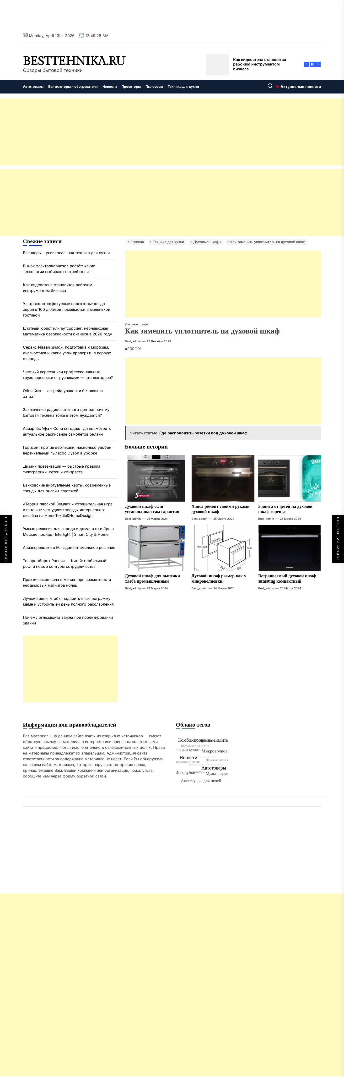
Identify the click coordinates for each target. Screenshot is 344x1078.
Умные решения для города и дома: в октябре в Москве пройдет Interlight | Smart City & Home (68, 531)
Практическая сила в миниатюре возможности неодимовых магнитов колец (67, 582)
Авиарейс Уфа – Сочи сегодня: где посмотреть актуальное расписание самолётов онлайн (67, 431)
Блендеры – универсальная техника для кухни (66, 252)
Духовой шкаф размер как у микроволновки (219, 579)
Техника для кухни (185, 86)
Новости (109, 86)
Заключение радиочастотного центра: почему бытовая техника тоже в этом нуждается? (66, 412)
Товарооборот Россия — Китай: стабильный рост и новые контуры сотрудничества (64, 563)
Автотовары (33, 86)
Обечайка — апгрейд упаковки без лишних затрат (63, 393)
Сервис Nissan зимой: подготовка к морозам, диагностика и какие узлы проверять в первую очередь (67, 353)
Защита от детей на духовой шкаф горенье (285, 509)
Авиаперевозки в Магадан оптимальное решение (69, 547)
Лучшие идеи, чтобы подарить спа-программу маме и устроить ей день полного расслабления (68, 601)
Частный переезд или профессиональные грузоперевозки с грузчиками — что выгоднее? (68, 374)
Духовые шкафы (137, 324)
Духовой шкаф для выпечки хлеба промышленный (152, 579)
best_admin (133, 341)
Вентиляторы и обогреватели (73, 86)
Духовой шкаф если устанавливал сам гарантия (152, 509)
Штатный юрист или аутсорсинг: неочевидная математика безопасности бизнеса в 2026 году (67, 331)
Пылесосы (154, 86)
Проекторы (131, 86)
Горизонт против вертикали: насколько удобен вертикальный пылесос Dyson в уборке (67, 450)
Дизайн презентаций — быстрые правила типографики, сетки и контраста (61, 469)
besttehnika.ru (74, 61)
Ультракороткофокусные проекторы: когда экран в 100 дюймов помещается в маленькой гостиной (66, 309)
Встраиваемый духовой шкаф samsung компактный (287, 579)
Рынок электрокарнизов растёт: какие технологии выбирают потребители (59, 268)
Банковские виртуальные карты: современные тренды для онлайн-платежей (67, 488)
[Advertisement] (143, 131)
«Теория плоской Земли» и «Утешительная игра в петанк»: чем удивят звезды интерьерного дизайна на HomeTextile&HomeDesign (68, 510)
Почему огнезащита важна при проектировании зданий (68, 620)
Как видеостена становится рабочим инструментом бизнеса (57, 287)
